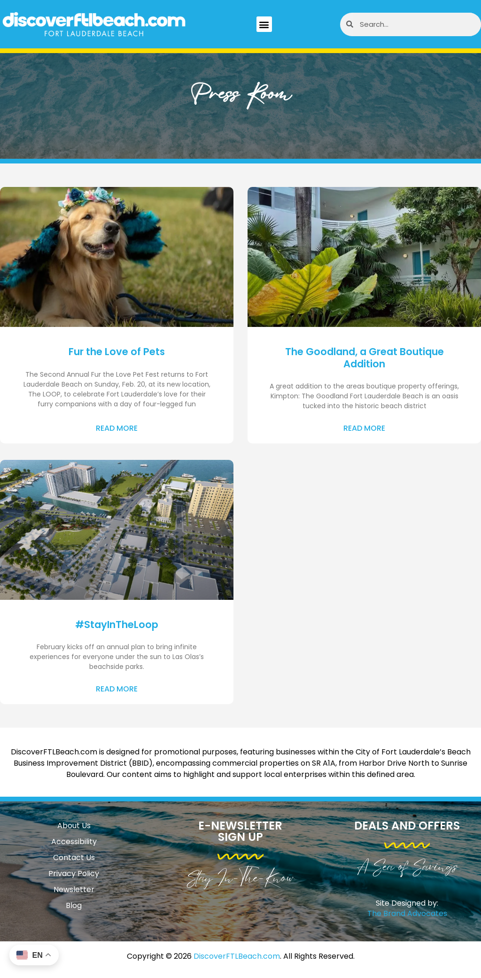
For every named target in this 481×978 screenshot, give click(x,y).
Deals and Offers (407, 825)
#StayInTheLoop (116, 624)
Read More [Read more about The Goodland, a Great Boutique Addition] (364, 428)
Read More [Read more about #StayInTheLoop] (117, 688)
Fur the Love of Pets (117, 351)
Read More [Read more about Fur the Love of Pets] (117, 428)
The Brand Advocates (407, 913)
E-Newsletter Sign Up (240, 831)
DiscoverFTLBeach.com (237, 956)
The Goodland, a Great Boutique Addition (364, 357)
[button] (264, 24)
